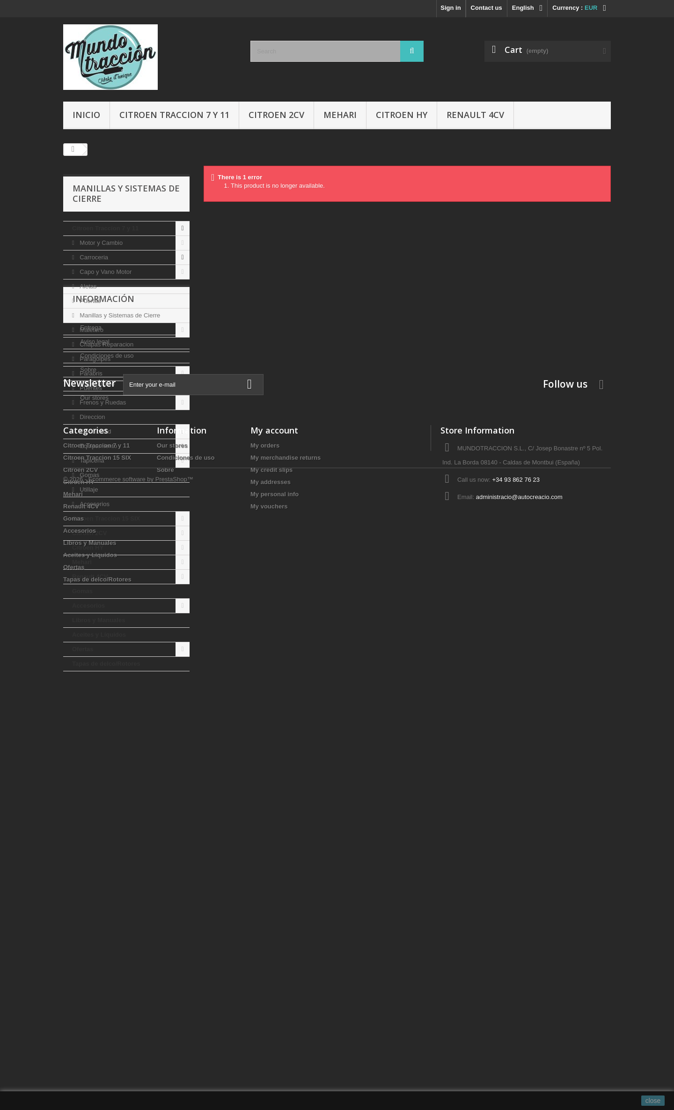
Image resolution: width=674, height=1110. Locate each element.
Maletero (90, 329)
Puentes (90, 387)
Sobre (87, 766)
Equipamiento (97, 445)
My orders (264, 916)
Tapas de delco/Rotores (106, 663)
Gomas (89, 474)
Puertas (89, 300)
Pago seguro (97, 780)
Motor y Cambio (100, 242)
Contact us (486, 7)
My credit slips (271, 941)
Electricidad (94, 431)
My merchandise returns (285, 929)
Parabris (90, 373)
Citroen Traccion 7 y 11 (174, 114)
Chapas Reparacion (106, 344)
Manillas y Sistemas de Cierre (119, 315)
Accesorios (94, 503)
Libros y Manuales (98, 620)
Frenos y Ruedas (102, 402)
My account (274, 901)
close (653, 1100)
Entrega (90, 724)
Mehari (340, 114)
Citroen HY (401, 114)
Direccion (91, 416)
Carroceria (93, 257)
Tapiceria (91, 460)
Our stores (94, 794)
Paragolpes (94, 358)
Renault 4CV (475, 114)
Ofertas (83, 649)
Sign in (450, 7)
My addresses (270, 953)
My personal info (274, 965)
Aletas (87, 286)
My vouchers (268, 977)
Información (103, 699)
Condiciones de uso (106, 752)
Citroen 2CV (276, 114)
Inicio (86, 114)
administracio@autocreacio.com (519, 968)
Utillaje (88, 489)
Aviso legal (94, 738)
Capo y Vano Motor (105, 271)
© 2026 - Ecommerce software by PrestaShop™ (128, 1084)
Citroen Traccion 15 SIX (106, 518)
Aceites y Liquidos (99, 634)
